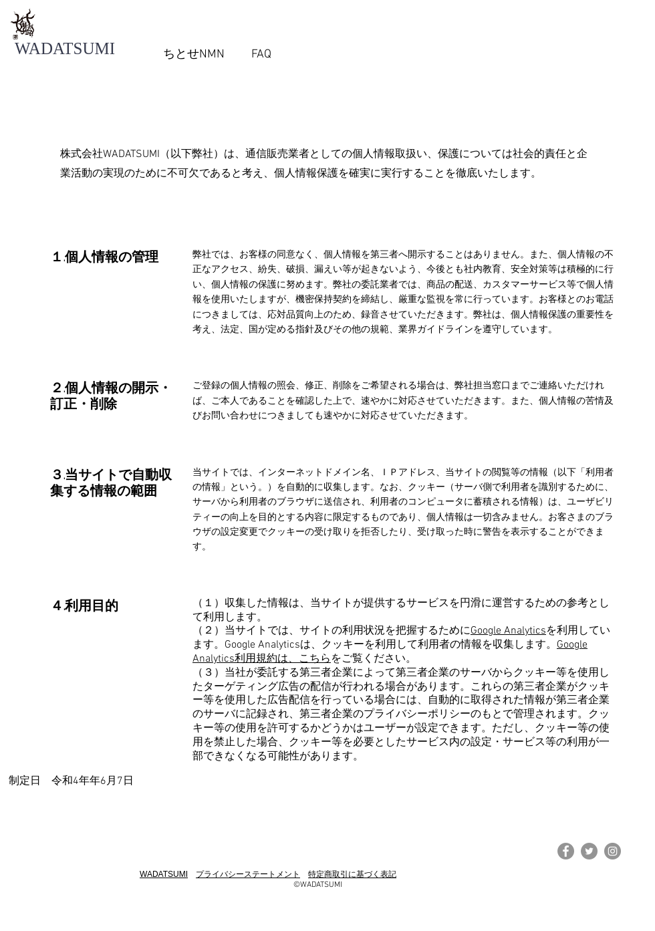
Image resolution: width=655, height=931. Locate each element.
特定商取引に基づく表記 (352, 874)
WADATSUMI (164, 874)
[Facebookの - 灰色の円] (565, 851)
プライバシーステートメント (248, 874)
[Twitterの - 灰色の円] (589, 851)
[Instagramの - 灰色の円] (612, 851)
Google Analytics (508, 631)
